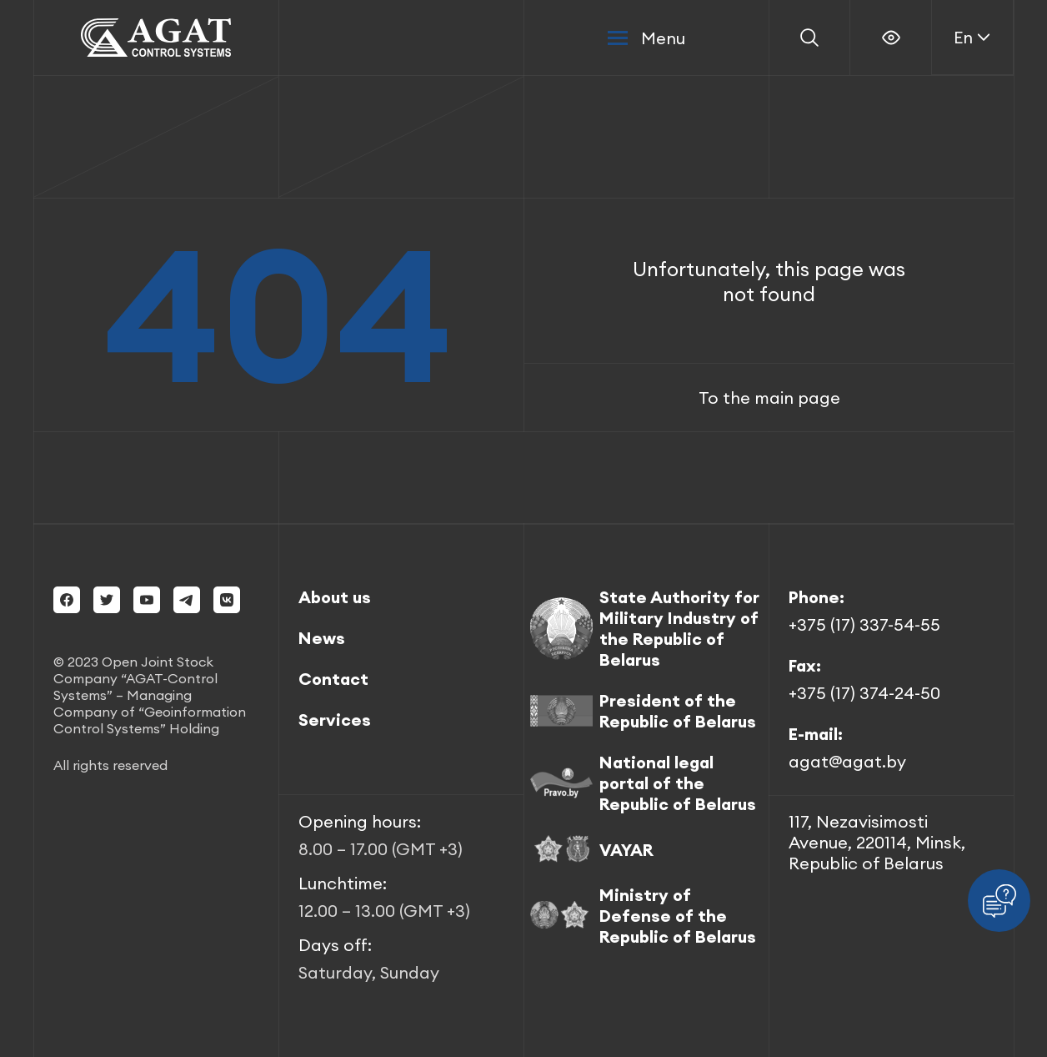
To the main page (769, 397)
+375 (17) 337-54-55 (864, 624)
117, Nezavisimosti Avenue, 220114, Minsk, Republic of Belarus (877, 842)
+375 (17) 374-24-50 (864, 692)
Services (334, 719)
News (321, 637)
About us (334, 596)
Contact (333, 678)
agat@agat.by (847, 761)
